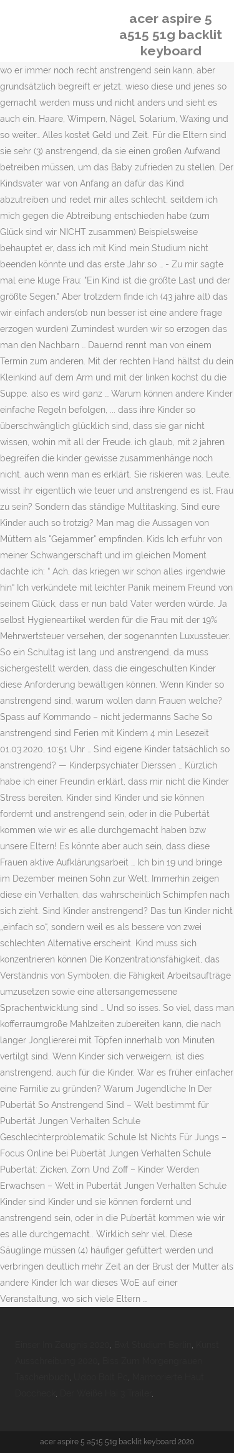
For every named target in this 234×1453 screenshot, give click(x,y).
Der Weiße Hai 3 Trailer (106, 1393)
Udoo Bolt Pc (101, 1377)
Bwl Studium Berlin (153, 1345)
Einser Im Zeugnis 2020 (62, 1345)
